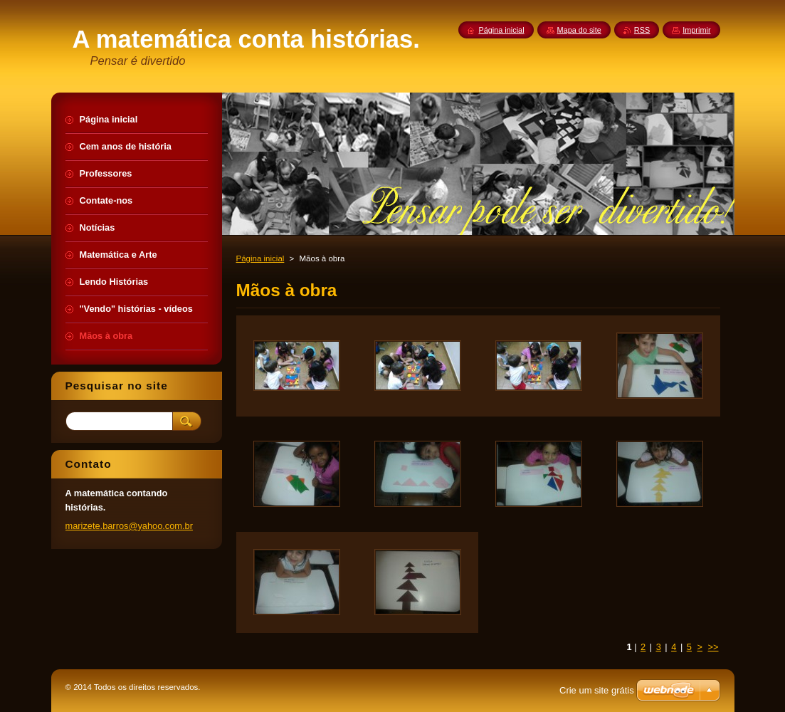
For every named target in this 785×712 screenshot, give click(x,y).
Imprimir (696, 30)
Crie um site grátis (596, 690)
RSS (642, 30)
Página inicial (260, 258)
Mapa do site (579, 30)
